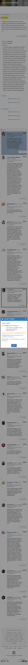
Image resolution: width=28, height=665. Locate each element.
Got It (14, 345)
